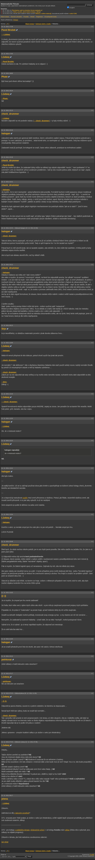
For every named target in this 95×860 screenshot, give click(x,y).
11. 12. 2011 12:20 (7, 418)
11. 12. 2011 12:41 (7, 468)
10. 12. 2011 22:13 (7, 110)
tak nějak (4, 842)
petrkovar (6, 659)
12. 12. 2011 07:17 (7, 673)
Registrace (39, 16)
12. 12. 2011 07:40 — (19, 742)
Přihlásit (15, 20)
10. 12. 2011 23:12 (7, 264)
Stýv (3, 329)
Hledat (32, 16)
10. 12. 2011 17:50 (7, 53)
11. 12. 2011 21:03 (7, 639)
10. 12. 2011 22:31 (7, 182)
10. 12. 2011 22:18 (7, 157)
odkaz (67, 830)
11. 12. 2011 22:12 (7, 656)
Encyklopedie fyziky (51, 16)
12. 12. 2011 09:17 (7, 795)
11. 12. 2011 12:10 (7, 394)
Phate (4, 76)
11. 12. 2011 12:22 (7, 440)
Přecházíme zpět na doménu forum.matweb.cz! (27, 10)
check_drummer (10, 114)
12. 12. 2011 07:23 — (19, 693)
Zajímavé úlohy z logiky (43, 24)
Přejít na (16, 856)
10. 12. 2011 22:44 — (19, 228)
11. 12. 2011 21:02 (7, 592)
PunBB (92, 854)
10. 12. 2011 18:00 (7, 73)
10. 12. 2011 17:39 (7, 26)
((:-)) (3, 596)
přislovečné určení (38, 830)
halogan (5, 133)
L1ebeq (5, 57)
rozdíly (25, 498)
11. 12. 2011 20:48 (7, 541)
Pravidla (26, 16)
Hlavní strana (5, 16)
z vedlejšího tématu (22, 830)
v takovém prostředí (21, 813)
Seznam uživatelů (16, 16)
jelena (4, 799)
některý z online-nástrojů (43, 13)
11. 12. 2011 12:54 (7, 514)
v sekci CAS (73, 13)
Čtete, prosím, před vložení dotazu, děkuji (26, 12)
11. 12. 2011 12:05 (7, 342)
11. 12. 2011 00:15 (7, 325)
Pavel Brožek (8, 30)
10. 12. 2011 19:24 (7, 90)
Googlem (71, 7)
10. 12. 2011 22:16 (7, 130)
